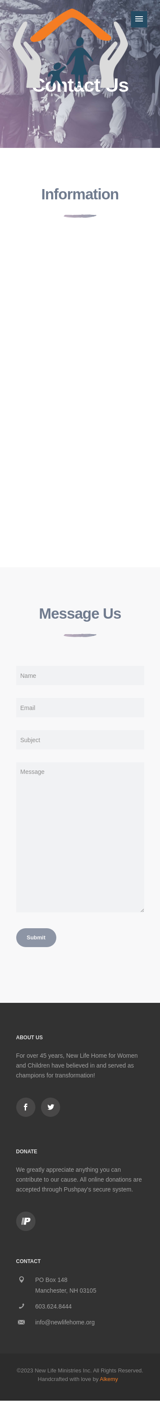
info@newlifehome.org (65, 1322)
